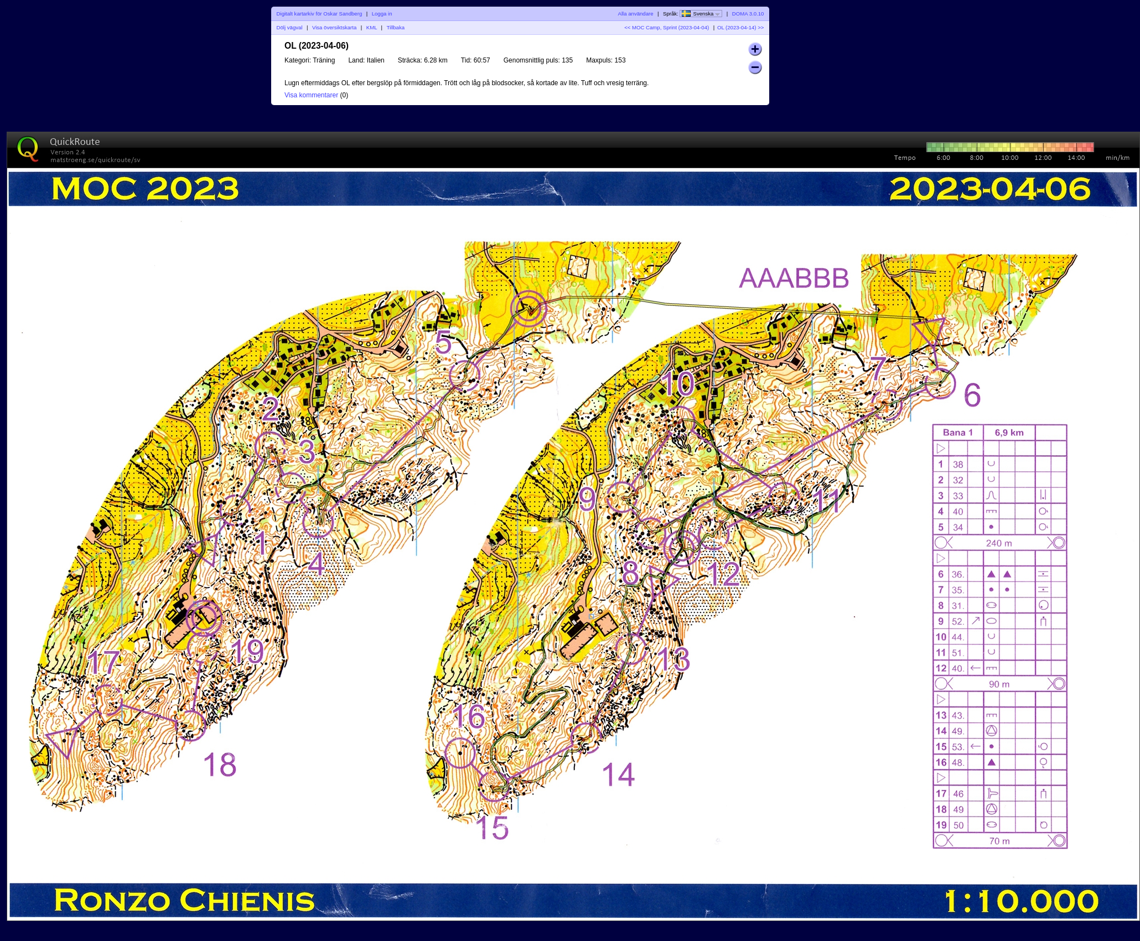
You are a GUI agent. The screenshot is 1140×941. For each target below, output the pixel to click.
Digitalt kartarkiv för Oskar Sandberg (319, 14)
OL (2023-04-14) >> (740, 27)
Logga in (382, 14)
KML (371, 27)
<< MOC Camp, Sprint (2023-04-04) (666, 27)
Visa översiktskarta (334, 27)
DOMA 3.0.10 (748, 14)
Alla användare (636, 14)
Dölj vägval (290, 27)
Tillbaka (395, 27)
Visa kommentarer (311, 95)
